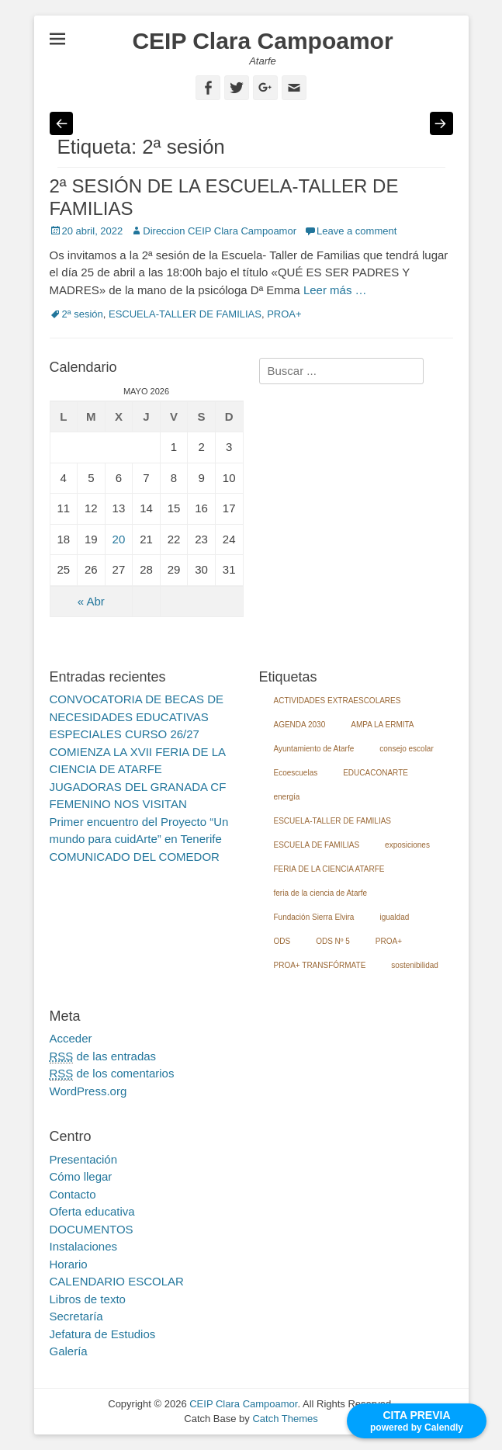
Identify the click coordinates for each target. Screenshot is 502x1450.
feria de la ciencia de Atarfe (321, 893)
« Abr (91, 601)
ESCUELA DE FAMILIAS (317, 845)
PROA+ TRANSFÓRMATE (320, 965)
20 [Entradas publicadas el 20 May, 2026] (119, 539)
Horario (69, 1264)
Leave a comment (356, 231)
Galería (69, 1351)
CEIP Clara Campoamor (262, 41)
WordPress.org (88, 1091)
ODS (282, 941)
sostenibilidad (414, 965)
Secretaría (76, 1316)
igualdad (394, 917)
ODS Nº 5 (333, 941)
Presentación (84, 1159)
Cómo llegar (81, 1176)
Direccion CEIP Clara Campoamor (219, 231)
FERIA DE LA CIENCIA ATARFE (329, 869)
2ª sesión (82, 314)
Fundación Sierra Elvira (314, 917)
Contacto (73, 1194)
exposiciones (407, 845)
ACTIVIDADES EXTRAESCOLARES (337, 700)
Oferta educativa (92, 1211)
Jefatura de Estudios (103, 1334)
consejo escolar (406, 748)
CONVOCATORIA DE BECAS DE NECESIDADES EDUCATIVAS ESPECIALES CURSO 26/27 (137, 716)
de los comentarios (112, 1074)
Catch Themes (284, 1418)
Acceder (71, 1038)
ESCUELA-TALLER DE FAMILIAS (185, 314)
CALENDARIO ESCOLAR (117, 1281)
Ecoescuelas (296, 772)
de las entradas (103, 1056)
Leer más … (335, 290)
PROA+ (284, 314)
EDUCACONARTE (375, 772)
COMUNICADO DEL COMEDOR (135, 856)
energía (287, 797)
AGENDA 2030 (300, 724)
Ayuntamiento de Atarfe (314, 748)
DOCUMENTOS (91, 1229)
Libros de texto (88, 1299)
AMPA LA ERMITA (382, 724)
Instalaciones (84, 1246)
